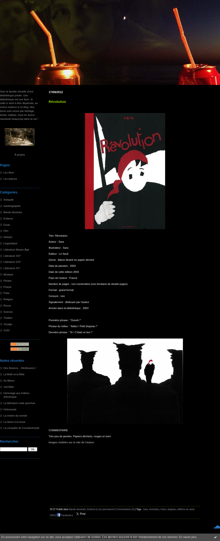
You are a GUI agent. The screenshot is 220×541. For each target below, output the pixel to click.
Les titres (8, 172)
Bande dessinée (12, 212)
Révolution (57, 102)
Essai (6, 224)
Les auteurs (10, 178)
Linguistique (10, 243)
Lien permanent (106, 509)
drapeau (171, 509)
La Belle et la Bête (14, 374)
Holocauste (9, 409)
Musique (8, 274)
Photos (7, 280)
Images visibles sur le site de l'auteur (71, 442)
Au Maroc (9, 380)
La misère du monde (15, 415)
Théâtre (8, 317)
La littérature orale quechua (19, 403)
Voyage (7, 324)
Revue (7, 305)
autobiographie (12, 206)
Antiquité (8, 199)
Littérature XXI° (12, 262)
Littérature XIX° (12, 255)
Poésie (7, 287)
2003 (52, 515)
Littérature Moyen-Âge (16, 249)
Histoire (7, 237)
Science (8, 311)
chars (163, 509)
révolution (154, 509)
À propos (20, 154)
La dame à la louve (14, 421)
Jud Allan (8, 386)
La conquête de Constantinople (21, 428)
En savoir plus (187, 537)
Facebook (64, 515)
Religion (8, 299)
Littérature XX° (11, 268)
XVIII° (6, 330)
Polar (6, 293)
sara (145, 509)
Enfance (8, 218)
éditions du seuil (185, 509)
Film (5, 230)
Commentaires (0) (125, 509)
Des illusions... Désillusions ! (19, 368)
